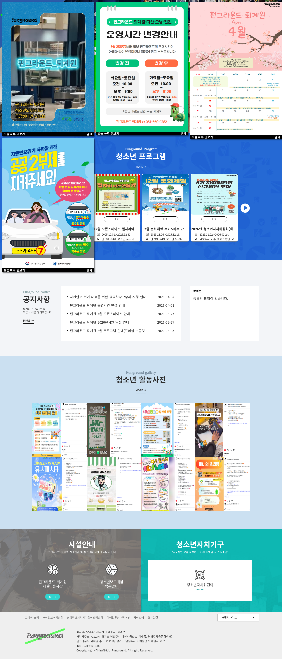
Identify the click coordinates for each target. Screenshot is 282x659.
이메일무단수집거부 (118, 617)
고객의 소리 (32, 617)
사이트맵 (139, 617)
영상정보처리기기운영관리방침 (85, 617)
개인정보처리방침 (53, 617)
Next (245, 208)
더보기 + (28, 318)
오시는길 (153, 617)
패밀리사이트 (229, 617)
